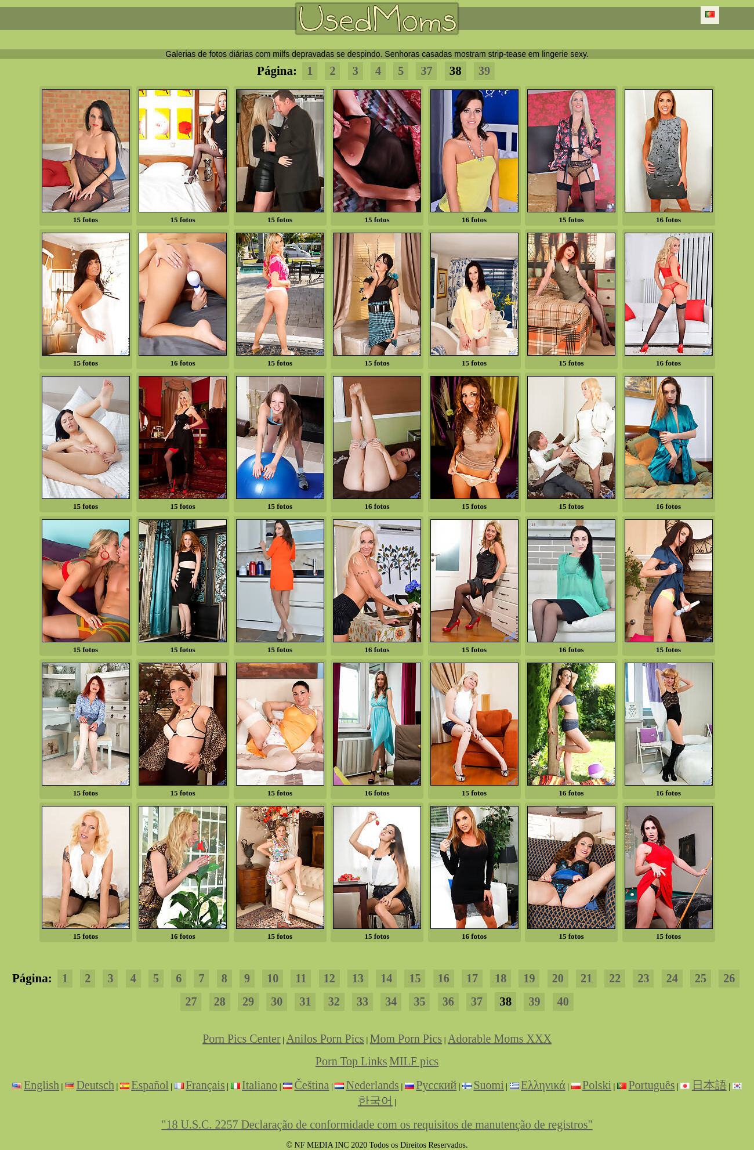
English (41, 1085)
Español (149, 1085)
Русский (436, 1085)
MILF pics (413, 1061)
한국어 (375, 1100)
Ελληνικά (543, 1085)
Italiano (259, 1085)
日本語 (709, 1085)
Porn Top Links (351, 1061)
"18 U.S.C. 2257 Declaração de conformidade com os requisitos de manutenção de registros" (376, 1124)
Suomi (489, 1085)
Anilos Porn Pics (325, 1038)
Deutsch (95, 1085)
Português (651, 1085)
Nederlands (372, 1085)
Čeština (311, 1085)
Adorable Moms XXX (500, 1038)
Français (205, 1085)
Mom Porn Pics (406, 1038)
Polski (596, 1085)
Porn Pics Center (241, 1038)
